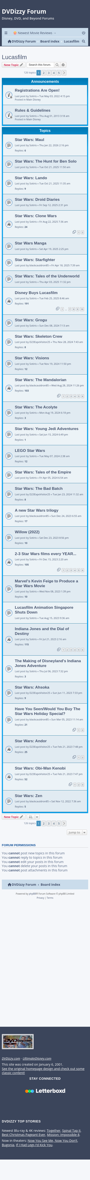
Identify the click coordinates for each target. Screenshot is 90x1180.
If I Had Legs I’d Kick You (34, 1152)
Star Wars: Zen (28, 802)
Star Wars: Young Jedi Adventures (46, 436)
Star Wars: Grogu (31, 327)
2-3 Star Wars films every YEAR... (45, 561)
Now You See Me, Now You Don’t (52, 1148)
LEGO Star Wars (30, 457)
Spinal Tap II (71, 1138)
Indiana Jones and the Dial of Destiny (42, 638)
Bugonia (8, 1152)
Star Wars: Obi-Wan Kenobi (40, 775)
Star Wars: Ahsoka (32, 694)
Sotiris (33, 103)
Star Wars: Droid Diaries (37, 206)
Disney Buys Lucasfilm (36, 299)
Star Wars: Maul (29, 146)
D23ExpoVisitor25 (39, 349)
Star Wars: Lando (31, 185)
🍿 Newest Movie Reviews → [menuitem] (35, 33)
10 (82, 316)
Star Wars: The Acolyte (36, 414)
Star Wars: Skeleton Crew (38, 343)
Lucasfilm (14, 64)
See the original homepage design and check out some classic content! (43, 1078)
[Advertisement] (44, 971)
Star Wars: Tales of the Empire (43, 479)
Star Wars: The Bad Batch (39, 495)
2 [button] (43, 80)
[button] (64, 80)
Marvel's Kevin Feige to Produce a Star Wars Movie (46, 590)
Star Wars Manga (30, 250)
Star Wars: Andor (31, 748)
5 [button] (59, 80)
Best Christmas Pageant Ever (23, 1142)
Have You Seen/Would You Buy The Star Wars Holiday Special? (47, 718)
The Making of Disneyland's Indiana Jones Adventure (48, 670)
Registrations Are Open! (37, 97)
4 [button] (53, 80)
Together (53, 1138)
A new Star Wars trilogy (36, 517)
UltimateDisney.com (37, 1066)
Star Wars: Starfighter (35, 266)
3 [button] (48, 80)
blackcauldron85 (39, 272)
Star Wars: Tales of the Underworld (47, 283)
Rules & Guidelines (32, 117)
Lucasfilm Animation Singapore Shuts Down (44, 617)
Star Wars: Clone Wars (36, 223)
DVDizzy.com (11, 1066)
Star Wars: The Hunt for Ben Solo (46, 168)
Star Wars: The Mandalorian (40, 387)
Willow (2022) (27, 539)
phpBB (32, 900)
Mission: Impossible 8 (63, 1142)
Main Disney (33, 106)
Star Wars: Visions (32, 365)
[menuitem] (84, 32)
